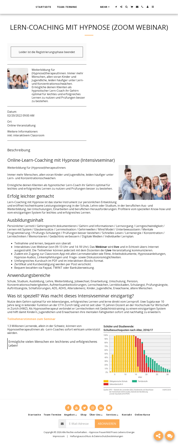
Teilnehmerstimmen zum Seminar (31, 319)
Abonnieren (107, 424)
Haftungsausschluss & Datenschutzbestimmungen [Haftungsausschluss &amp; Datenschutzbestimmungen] (96, 436)
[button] (125, 7)
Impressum (59, 436)
